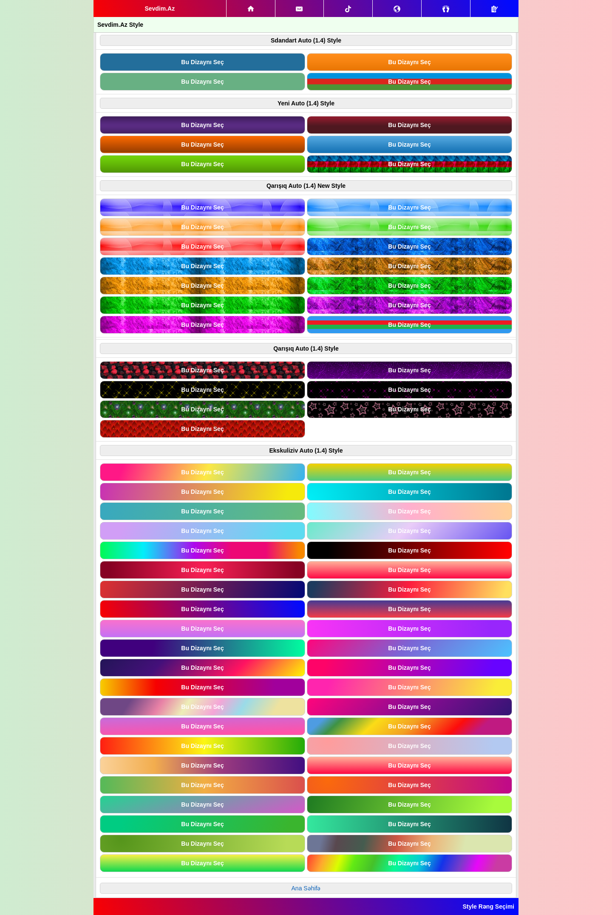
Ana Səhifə (306, 888)
